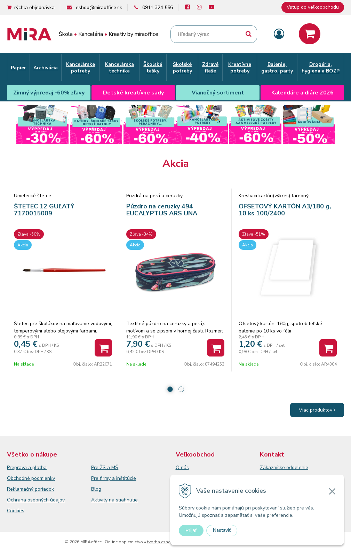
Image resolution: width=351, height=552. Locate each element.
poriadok (44, 489)
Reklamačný (21, 489)
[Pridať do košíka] (103, 347)
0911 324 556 (157, 7)
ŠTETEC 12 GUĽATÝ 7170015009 (44, 209)
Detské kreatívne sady (133, 93)
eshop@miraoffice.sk (99, 7)
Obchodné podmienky (31, 478)
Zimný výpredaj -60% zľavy (49, 93)
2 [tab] (181, 389)
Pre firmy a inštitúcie (113, 478)
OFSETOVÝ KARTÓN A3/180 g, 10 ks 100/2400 (285, 209)
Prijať (191, 530)
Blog (96, 489)
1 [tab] (170, 389)
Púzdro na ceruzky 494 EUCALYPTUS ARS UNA (161, 209)
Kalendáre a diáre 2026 (302, 93)
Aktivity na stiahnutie (114, 500)
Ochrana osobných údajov (36, 500)
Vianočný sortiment (218, 93)
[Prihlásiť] (279, 34)
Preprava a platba (27, 467)
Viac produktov (317, 410)
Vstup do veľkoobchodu (313, 7)
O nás (182, 467)
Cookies (15, 510)
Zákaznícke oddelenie (284, 467)
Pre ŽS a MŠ (104, 467)
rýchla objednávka (34, 7)
